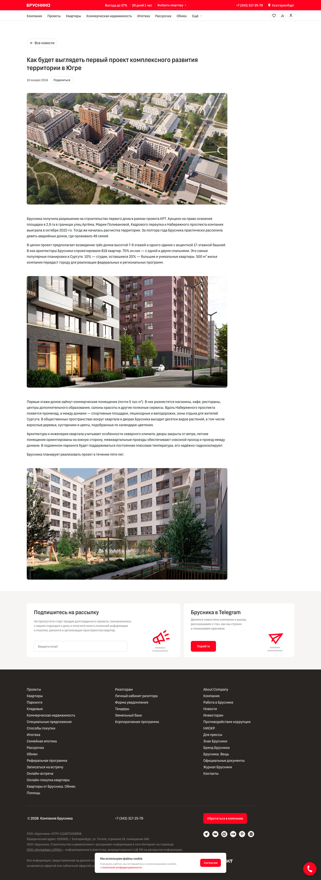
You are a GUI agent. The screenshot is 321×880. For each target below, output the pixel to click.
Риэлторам (124, 689)
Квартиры (73, 16)
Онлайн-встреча (40, 773)
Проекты (54, 16)
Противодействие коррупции (227, 722)
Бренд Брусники (216, 748)
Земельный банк (128, 715)
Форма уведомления (131, 702)
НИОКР (209, 728)
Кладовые (35, 709)
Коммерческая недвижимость (109, 16)
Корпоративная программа (137, 722)
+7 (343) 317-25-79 (249, 5)
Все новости (42, 43)
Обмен (182, 16)
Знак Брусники (215, 741)
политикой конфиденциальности (122, 867)
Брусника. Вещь (216, 754)
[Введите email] (80, 646)
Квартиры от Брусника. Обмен (51, 786)
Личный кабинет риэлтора (136, 696)
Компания (34, 16)
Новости (210, 709)
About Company (215, 689)
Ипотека (143, 16)
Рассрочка (163, 16)
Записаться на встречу (45, 767)
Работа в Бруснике (218, 702)
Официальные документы (224, 760)
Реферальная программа (47, 760)
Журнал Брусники (217, 767)
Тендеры (122, 709)
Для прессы (212, 735)
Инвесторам (213, 715)
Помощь (33, 793)
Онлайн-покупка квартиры (48, 780)
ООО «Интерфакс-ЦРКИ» (45, 849)
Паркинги (34, 702)
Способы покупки (41, 728)
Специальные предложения (49, 722)
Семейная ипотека (42, 741)
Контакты (210, 773)
